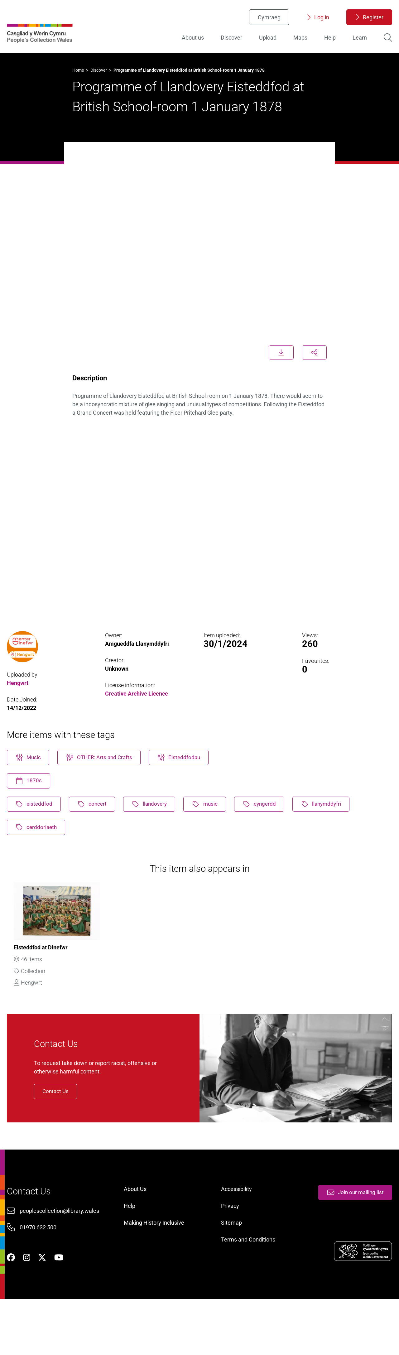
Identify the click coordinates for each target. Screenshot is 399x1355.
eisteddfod (36, 822)
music (214, 822)
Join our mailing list (352, 1239)
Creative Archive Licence (137, 707)
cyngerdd (270, 822)
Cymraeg (267, 20)
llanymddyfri (335, 822)
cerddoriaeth (38, 847)
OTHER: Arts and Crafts (104, 774)
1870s (30, 798)
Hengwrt (19, 696)
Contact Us (64, 1126)
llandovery (156, 822)
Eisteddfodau (187, 774)
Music (30, 774)
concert (96, 822)
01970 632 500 (40, 1275)
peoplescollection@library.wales (61, 1259)
